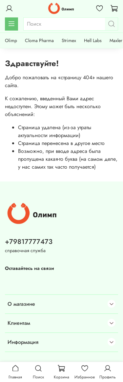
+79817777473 (28, 242)
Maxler (116, 40)
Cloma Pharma (39, 40)
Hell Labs (93, 40)
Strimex (69, 40)
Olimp (11, 40)
